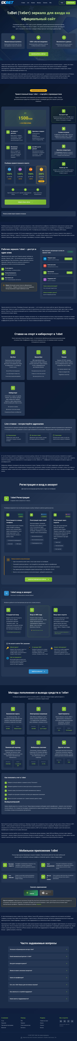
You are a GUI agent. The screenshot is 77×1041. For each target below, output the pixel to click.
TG (64, 1021)
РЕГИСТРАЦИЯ (70, 2)
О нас (2, 1021)
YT (68, 1021)
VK (61, 1021)
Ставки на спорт (44, 1021)
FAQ (50, 2)
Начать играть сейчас (38, 54)
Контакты (23, 1028)
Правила (23, 1023)
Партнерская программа (7, 1025)
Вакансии (3, 1028)
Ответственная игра (25, 1025)
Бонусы (39, 2)
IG (72, 1021)
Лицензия (3, 1023)
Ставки (23, 2)
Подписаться (68, 258)
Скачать (45, 2)
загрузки (39, 904)
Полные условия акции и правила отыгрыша (14, 214)
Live (28, 2)
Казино (33, 2)
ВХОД (61, 2)
